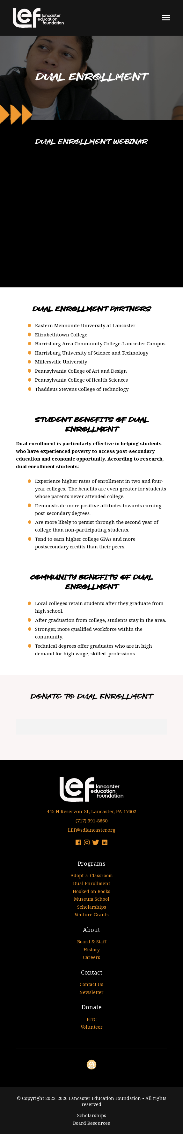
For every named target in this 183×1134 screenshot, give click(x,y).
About (91, 929)
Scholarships (91, 907)
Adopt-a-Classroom (91, 875)
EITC (92, 1019)
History (92, 950)
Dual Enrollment (91, 883)
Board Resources (91, 1123)
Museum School (91, 899)
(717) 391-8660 (91, 820)
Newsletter (91, 992)
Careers (91, 957)
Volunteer (92, 1027)
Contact (91, 972)
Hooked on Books (91, 891)
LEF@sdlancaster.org (91, 830)
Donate (92, 1007)
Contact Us (91, 984)
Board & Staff (91, 942)
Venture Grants (92, 915)
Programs (92, 863)
